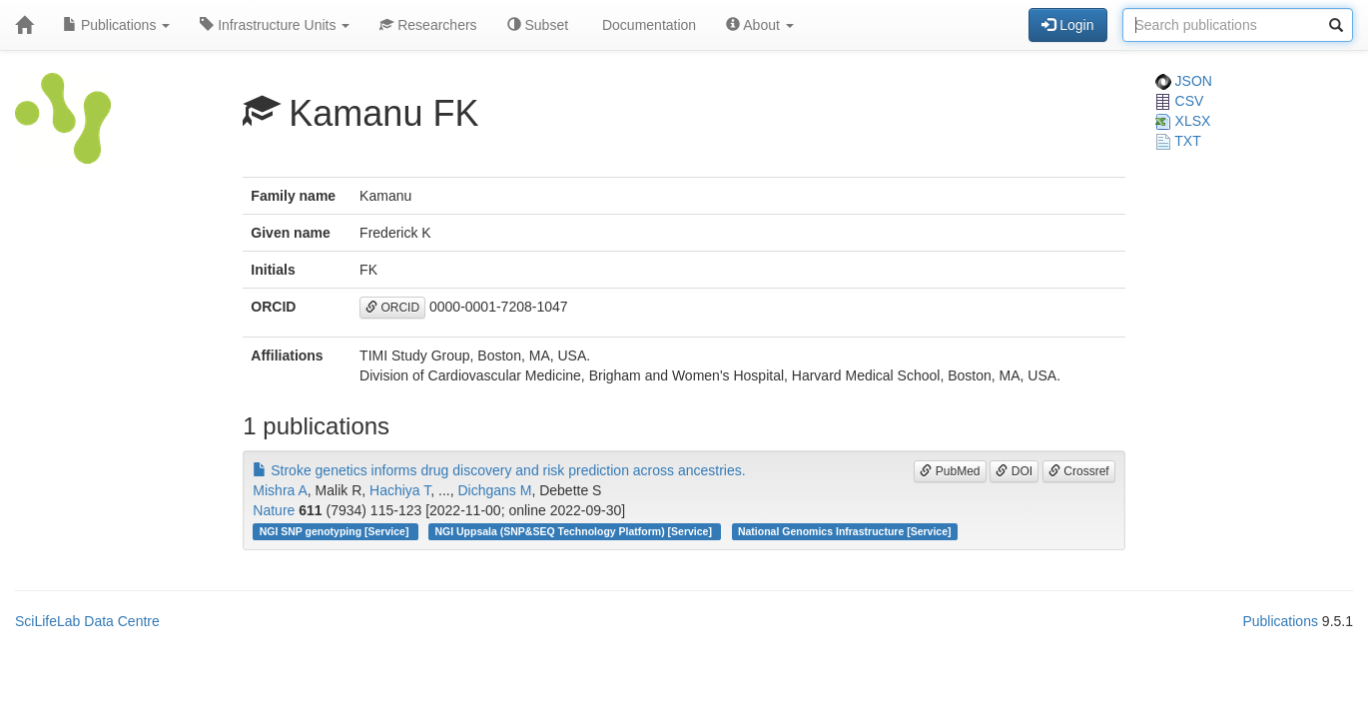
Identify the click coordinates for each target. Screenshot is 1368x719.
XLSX (1183, 121)
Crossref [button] (1078, 471)
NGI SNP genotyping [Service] (336, 531)
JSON (1183, 81)
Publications (116, 25)
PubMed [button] (950, 471)
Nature (274, 510)
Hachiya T (399, 490)
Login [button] (1067, 25)
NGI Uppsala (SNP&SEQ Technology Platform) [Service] (574, 531)
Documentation (647, 25)
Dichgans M (494, 490)
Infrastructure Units (274, 25)
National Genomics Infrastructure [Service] (845, 531)
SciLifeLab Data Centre (87, 621)
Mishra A (280, 490)
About (760, 25)
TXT (1178, 141)
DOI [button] (1014, 471)
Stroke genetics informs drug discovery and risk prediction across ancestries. (499, 470)
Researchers (427, 25)
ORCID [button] (392, 308)
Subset (537, 25)
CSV (1179, 101)
